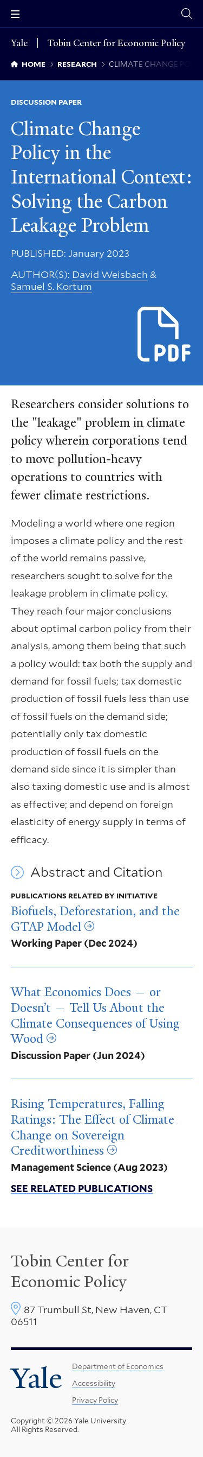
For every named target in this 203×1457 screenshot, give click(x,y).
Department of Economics (117, 1366)
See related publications (82, 1188)
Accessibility (93, 1383)
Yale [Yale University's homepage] (36, 1378)
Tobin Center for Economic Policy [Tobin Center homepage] (70, 1271)
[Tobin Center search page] (186, 14)
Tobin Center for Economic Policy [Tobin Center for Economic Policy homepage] (116, 43)
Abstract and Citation (96, 872)
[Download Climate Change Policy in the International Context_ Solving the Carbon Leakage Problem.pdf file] (164, 335)
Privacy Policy (95, 1400)
